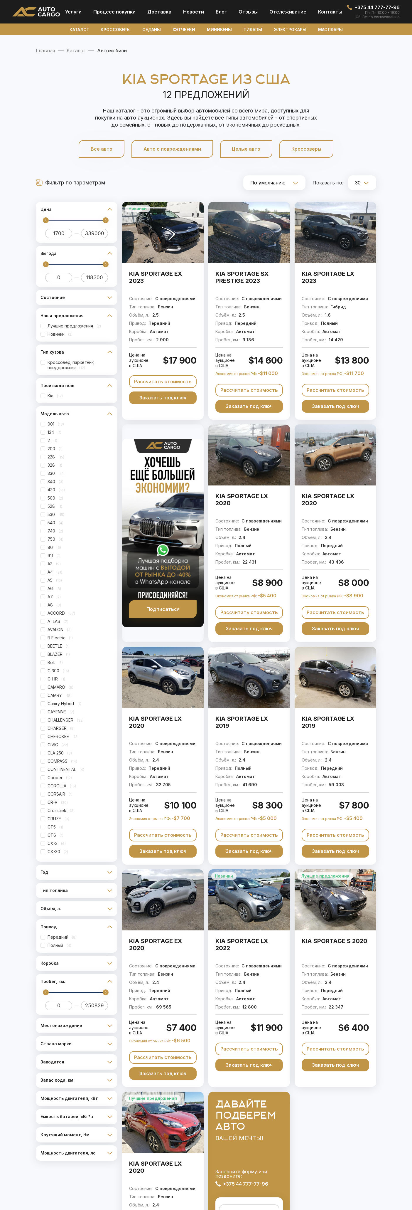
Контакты (330, 12)
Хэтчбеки (184, 29)
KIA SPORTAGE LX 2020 (241, 500)
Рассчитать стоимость (163, 381)
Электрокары (290, 29)
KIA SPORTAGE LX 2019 (241, 722)
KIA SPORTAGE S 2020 (334, 941)
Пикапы (253, 29)
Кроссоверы (116, 29)
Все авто (101, 149)
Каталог (79, 29)
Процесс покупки (114, 12)
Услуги (73, 12)
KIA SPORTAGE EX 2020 (155, 944)
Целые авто (246, 149)
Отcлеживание (287, 12)
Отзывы (248, 12)
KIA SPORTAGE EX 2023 (155, 277)
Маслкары (330, 29)
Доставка (159, 12)
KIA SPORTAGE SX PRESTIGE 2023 (242, 277)
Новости (193, 12)
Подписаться (163, 609)
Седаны (151, 29)
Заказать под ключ (162, 398)
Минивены (219, 29)
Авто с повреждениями (172, 149)
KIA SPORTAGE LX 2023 (328, 277)
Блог (221, 12)
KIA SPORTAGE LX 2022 (241, 944)
